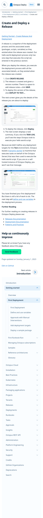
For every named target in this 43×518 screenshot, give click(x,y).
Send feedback (11, 252)
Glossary (11, 357)
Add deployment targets (21, 325)
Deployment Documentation (17, 222)
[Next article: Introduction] (27, 272)
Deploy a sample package (21, 330)
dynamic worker (15, 150)
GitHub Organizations (15, 465)
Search (8, 475)
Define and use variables (21, 312)
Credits (9, 460)
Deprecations (11, 470)
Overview (12, 295)
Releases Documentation (15, 219)
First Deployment (18, 307)
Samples (11, 348)
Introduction (11, 283)
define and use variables (23, 199)
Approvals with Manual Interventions (20, 319)
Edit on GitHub (8, 265)
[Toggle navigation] (38, 4)
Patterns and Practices (14, 224)
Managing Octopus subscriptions (22, 343)
